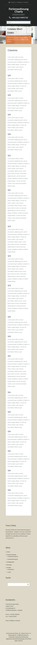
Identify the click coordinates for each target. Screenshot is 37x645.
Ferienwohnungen (11, 554)
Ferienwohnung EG (13, 559)
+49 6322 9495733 (20, 17)
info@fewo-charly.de (22, 2)
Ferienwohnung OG (13, 556)
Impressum (11, 569)
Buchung (9, 564)
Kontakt (9, 567)
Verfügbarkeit (10, 562)
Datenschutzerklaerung (22, 637)
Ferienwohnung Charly (19, 10)
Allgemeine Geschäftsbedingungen (15, 639)
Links (9, 572)
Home (8, 552)
